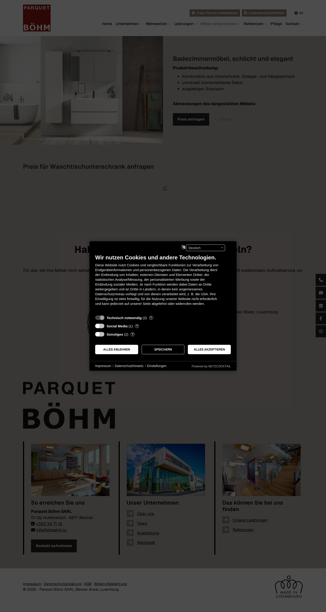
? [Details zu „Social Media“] (137, 326)
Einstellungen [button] (156, 366)
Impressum (103, 366)
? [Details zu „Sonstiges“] (133, 334)
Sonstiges (115, 334)
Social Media (117, 326)
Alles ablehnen (116, 349)
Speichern (163, 349)
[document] (163, 283)
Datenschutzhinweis (129, 366)
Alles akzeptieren (209, 349)
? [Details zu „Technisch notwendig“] (151, 318)
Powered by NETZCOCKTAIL (211, 366)
